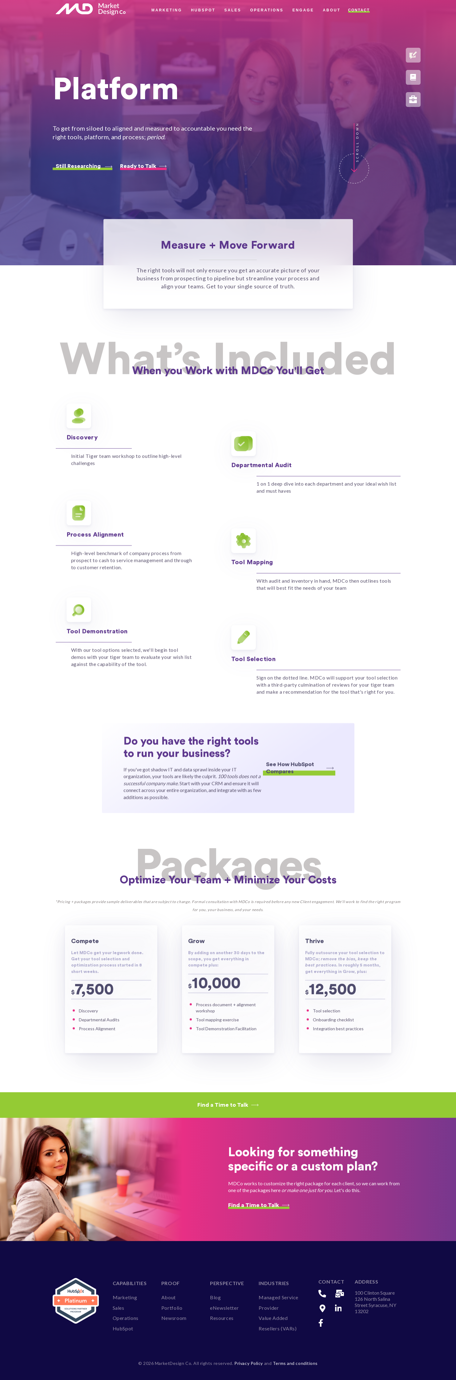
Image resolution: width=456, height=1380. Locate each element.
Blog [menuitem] (215, 1297)
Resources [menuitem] (222, 1318)
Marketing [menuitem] (125, 1297)
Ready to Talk (143, 166)
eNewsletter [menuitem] (224, 1307)
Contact (359, 10)
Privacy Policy (249, 1362)
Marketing (166, 10)
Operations (266, 10)
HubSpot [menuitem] (123, 1328)
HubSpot (203, 10)
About (332, 10)
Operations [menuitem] (126, 1318)
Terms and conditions (295, 1362)
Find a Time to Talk (228, 1104)
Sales (232, 10)
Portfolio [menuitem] (172, 1307)
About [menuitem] (168, 1297)
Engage (303, 10)
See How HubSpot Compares (300, 785)
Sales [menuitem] (118, 1307)
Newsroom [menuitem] (174, 1318)
